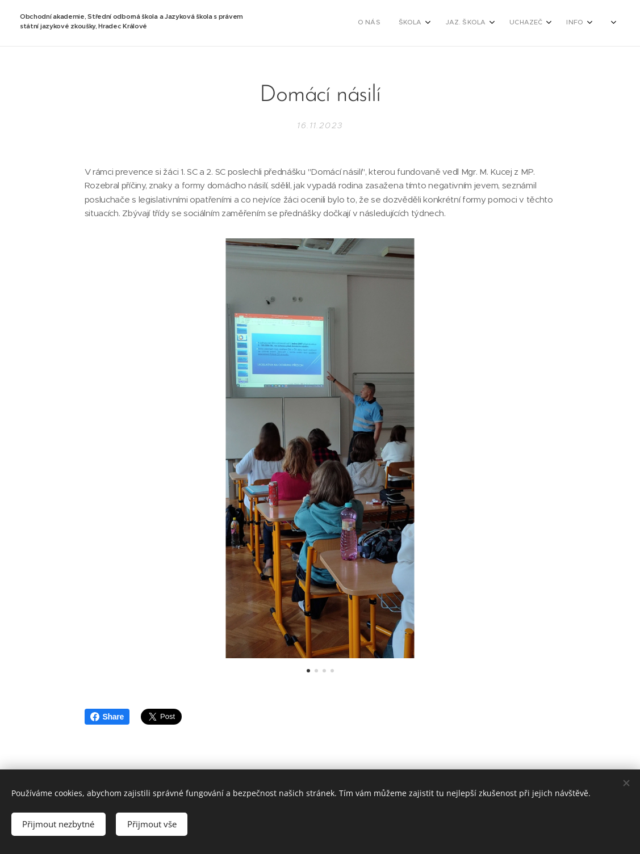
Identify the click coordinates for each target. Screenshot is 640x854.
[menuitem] (365, 23)
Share (107, 716)
